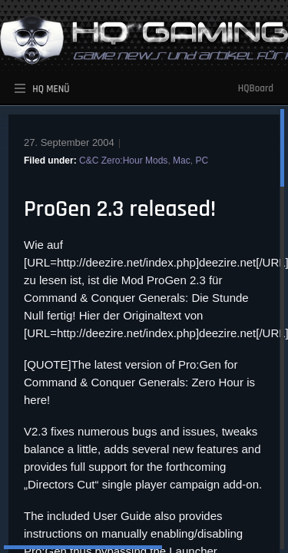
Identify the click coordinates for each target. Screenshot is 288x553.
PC (201, 160)
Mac (181, 160)
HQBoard (255, 88)
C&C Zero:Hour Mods (123, 160)
